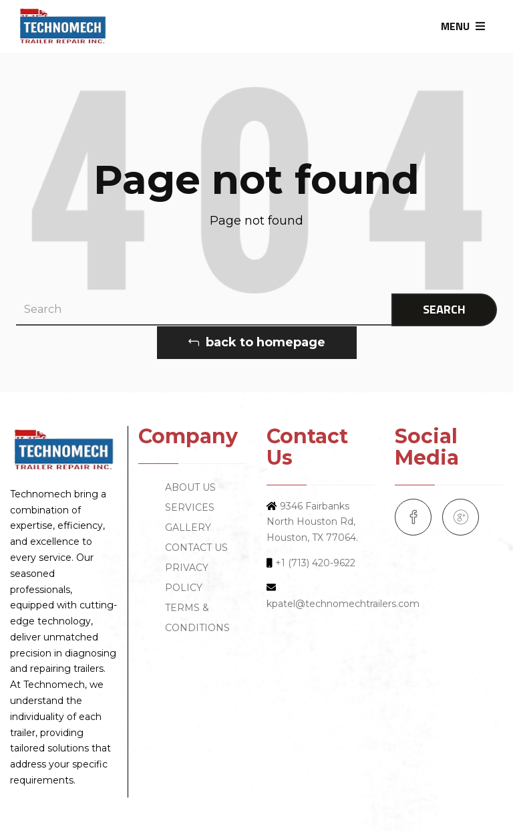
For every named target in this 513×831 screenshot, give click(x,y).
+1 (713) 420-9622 (315, 563)
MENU (463, 26)
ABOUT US (190, 487)
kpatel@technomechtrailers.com (343, 604)
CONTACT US (196, 548)
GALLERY (188, 527)
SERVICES (189, 507)
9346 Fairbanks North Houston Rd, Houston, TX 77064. (312, 522)
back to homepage (256, 342)
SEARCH (444, 309)
